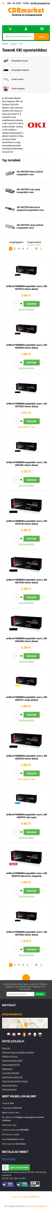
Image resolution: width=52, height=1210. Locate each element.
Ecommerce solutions (20, 1197)
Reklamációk (7, 1069)
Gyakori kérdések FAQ (11, 1064)
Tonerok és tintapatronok (37, 1206)
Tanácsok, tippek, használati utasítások (18, 1052)
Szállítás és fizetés (9, 1056)
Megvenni (31, 304)
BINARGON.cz (35, 1197)
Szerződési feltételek (10, 1073)
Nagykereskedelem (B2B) (12, 1060)
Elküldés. (40, 994)
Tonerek (14, 44)
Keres (41, 37)
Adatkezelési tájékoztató (12, 1077)
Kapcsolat (6, 1048)
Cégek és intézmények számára (15, 1081)
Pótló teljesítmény (9, 1089)
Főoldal (5, 44)
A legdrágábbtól (16, 242)
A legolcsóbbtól (34, 242)
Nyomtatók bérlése (9, 1085)
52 (36, 248)
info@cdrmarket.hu (40, 3)
